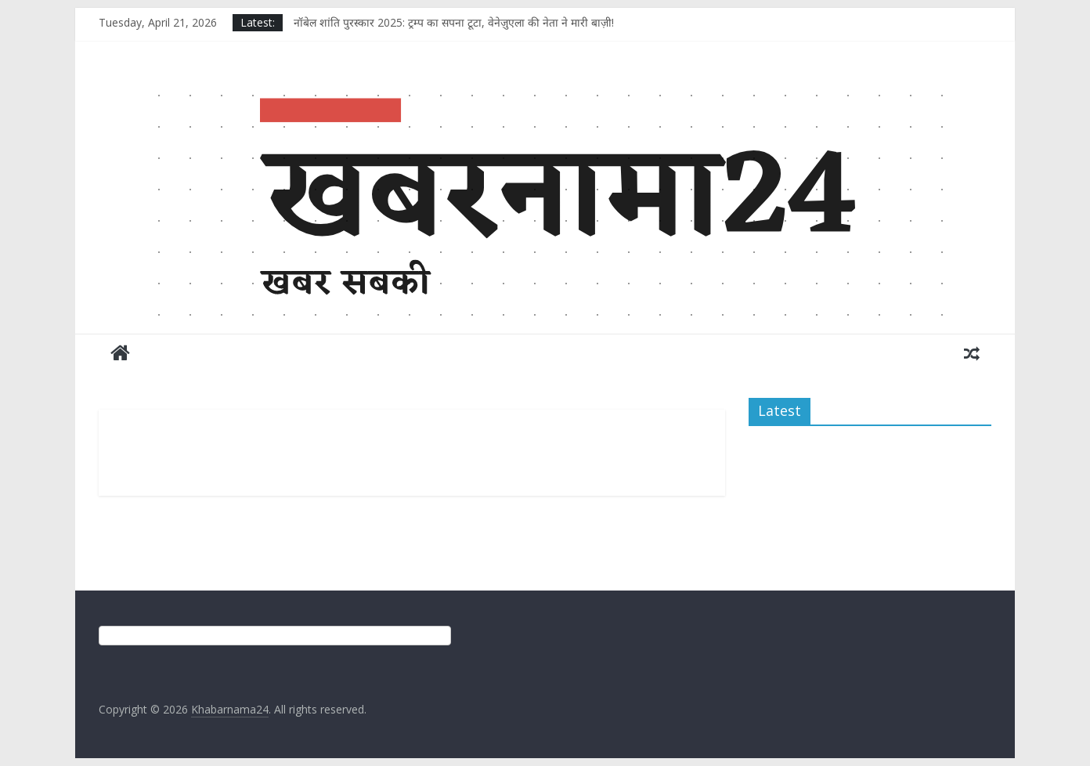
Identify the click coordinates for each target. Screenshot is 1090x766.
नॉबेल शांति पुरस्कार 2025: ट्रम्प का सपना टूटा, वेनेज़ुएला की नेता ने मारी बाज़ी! (454, 22)
